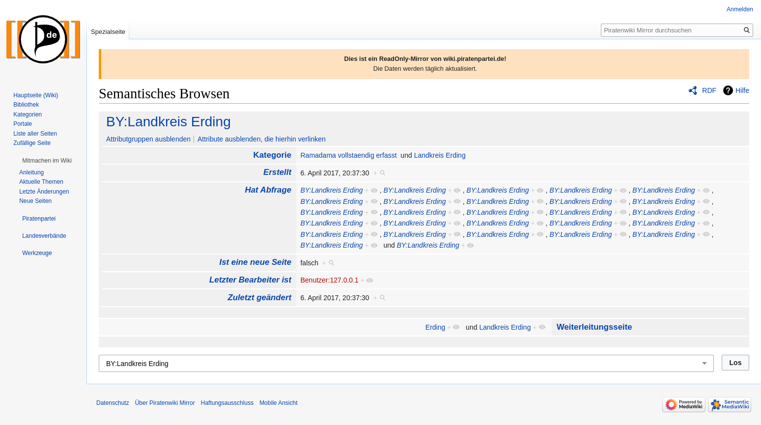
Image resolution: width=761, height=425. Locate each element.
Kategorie (272, 155)
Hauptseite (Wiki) (35, 95)
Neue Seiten (35, 201)
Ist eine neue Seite (255, 262)
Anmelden (740, 9)
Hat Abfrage (268, 190)
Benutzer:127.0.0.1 (329, 280)
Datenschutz (112, 402)
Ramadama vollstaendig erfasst (348, 155)
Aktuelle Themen (41, 181)
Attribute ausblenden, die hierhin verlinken (261, 139)
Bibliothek (26, 104)
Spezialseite (108, 31)
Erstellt (277, 172)
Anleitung (31, 172)
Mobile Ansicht (278, 402)
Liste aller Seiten (35, 133)
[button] (47, 160)
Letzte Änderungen (44, 191)
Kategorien (27, 114)
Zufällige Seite (32, 143)
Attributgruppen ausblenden (148, 139)
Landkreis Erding (440, 155)
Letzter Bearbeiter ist (250, 279)
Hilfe (742, 90)
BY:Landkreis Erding (168, 121)
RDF (709, 90)
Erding (435, 327)
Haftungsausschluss (227, 402)
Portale (22, 123)
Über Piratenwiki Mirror (165, 402)
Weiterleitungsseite (594, 327)
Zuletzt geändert (259, 297)
